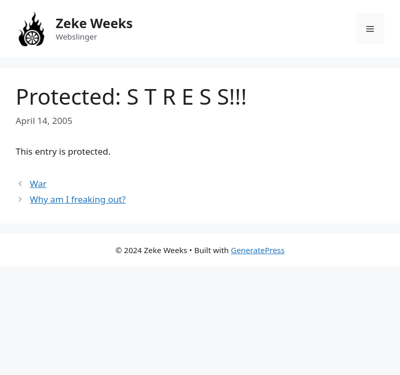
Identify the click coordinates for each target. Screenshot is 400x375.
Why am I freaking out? (78, 199)
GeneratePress (257, 250)
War (38, 184)
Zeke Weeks (94, 23)
